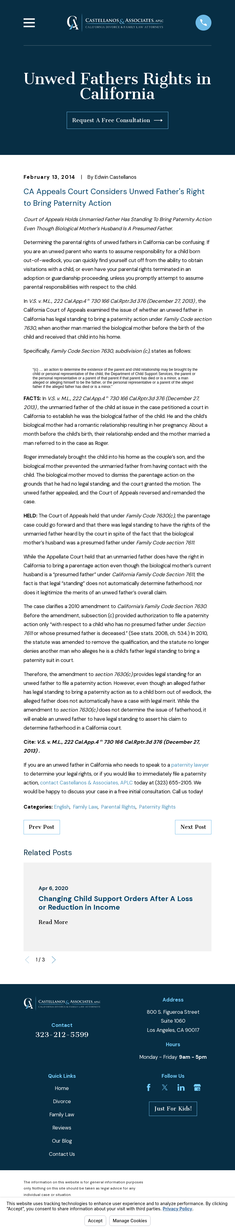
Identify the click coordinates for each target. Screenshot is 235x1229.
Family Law (85, 806)
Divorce (62, 1101)
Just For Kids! (173, 1108)
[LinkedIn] (181, 1087)
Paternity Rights (157, 806)
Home (62, 1088)
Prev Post (41, 827)
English (61, 806)
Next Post (193, 827)
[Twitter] (164, 1087)
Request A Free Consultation (117, 120)
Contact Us (62, 1154)
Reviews (61, 1127)
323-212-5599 (61, 1034)
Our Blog (62, 1140)
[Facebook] (148, 1087)
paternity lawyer (190, 764)
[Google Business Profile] (197, 1087)
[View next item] (53, 959)
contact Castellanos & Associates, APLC (86, 782)
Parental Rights (118, 806)
